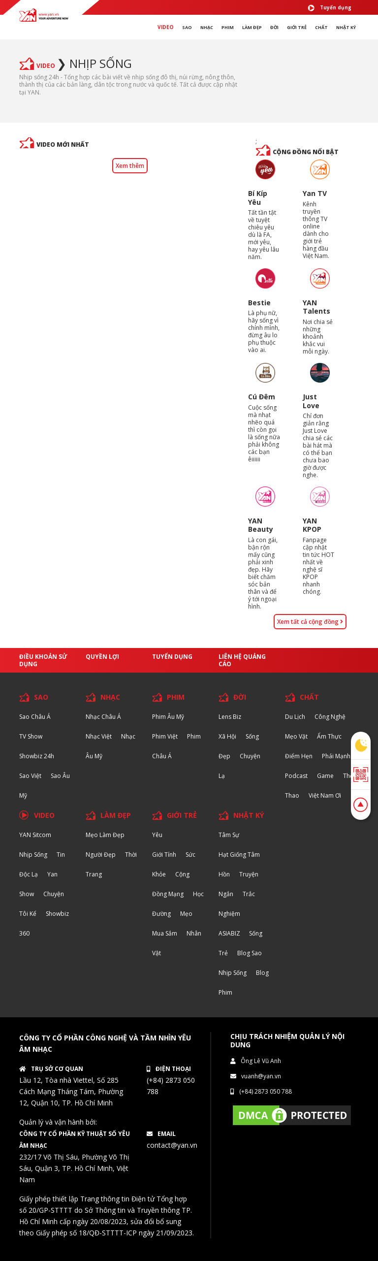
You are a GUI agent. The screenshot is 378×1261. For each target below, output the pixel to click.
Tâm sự (229, 835)
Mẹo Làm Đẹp (105, 835)
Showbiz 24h (36, 756)
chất (321, 27)
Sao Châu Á (35, 716)
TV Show (30, 736)
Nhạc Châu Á (103, 716)
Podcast (296, 776)
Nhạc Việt (99, 736)
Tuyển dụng (329, 8)
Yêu (157, 835)
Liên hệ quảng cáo (242, 660)
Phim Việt (165, 736)
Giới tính (164, 854)
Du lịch (295, 716)
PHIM (227, 27)
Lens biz (230, 716)
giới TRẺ (297, 27)
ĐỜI (274, 27)
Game (325, 776)
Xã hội (227, 736)
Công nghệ (330, 716)
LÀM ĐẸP (115, 815)
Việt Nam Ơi (325, 795)
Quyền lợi (102, 656)
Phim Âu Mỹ (168, 716)
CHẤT (309, 697)
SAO (187, 27)
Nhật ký (346, 27)
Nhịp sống (100, 63)
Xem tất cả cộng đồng (310, 621)
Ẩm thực (329, 736)
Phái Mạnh (336, 756)
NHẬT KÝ (248, 815)
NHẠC (206, 27)
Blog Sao (249, 953)
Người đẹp (101, 854)
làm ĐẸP (252, 27)
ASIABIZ (230, 933)
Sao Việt (30, 776)
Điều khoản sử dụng (43, 660)
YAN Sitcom (35, 835)
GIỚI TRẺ (182, 815)
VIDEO (166, 27)
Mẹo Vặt (296, 736)
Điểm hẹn (299, 756)
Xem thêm (130, 166)
